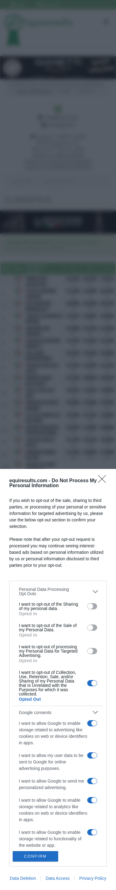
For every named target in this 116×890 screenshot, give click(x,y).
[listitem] (58, 591)
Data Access (57, 878)
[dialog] (58, 679)
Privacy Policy (92, 878)
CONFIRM (35, 856)
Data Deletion (23, 878)
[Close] (104, 481)
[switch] (92, 606)
